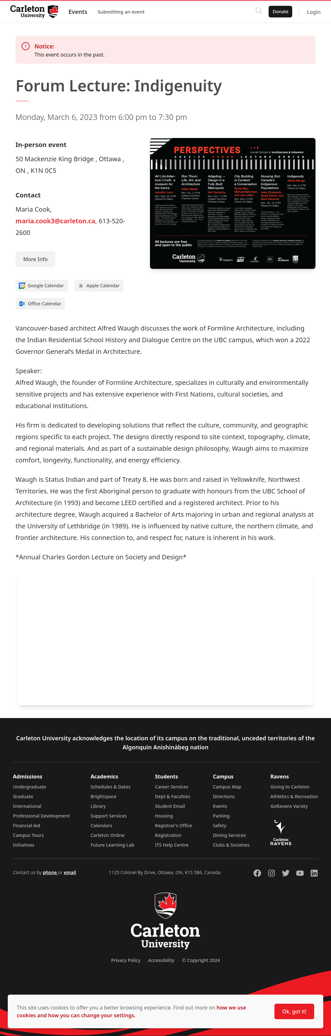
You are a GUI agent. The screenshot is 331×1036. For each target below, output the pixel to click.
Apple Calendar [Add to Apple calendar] (99, 285)
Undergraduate (29, 787)
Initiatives (23, 845)
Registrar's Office (173, 825)
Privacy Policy (125, 960)
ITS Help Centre (172, 845)
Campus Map (227, 787)
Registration (168, 835)
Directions (224, 796)
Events (78, 12)
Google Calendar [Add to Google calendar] (41, 285)
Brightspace (103, 796)
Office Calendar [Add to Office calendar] (40, 304)
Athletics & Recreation (294, 796)
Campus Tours (28, 835)
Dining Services (229, 835)
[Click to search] (259, 11)
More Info (35, 259)
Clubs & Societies (231, 845)
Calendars (101, 825)
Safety (220, 825)
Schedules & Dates (111, 787)
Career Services (171, 787)
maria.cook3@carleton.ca (55, 221)
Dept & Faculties (172, 796)
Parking (221, 816)
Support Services (109, 816)
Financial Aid (26, 825)
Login (314, 12)
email (70, 872)
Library (98, 806)
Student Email (170, 806)
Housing (164, 816)
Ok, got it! (294, 1011)
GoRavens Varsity (289, 806)
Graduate (23, 796)
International (27, 806)
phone (50, 872)
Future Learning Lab (112, 845)
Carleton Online (107, 835)
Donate (280, 11)
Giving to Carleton (290, 787)
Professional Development (41, 816)
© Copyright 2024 (201, 960)
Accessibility (161, 960)
